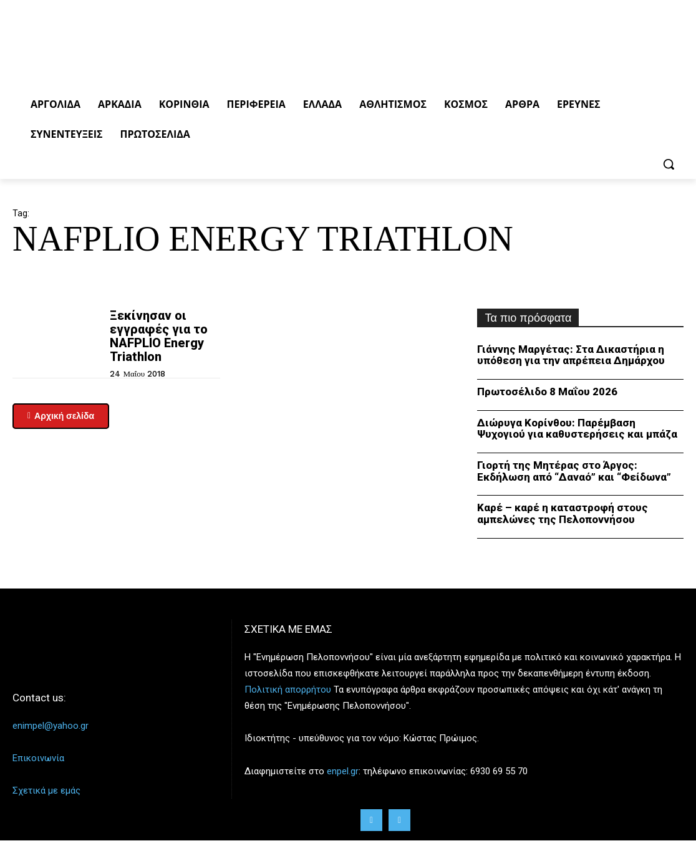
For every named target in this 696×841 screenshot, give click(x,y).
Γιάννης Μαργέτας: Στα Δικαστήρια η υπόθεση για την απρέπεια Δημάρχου (571, 355)
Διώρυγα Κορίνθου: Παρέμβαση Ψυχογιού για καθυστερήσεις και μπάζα (577, 428)
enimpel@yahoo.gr (50, 725)
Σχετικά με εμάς (46, 790)
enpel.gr (343, 770)
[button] (669, 164)
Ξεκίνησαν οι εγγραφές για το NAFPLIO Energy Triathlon (159, 336)
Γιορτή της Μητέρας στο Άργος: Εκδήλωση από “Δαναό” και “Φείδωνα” (574, 471)
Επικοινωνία (38, 758)
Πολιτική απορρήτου (287, 689)
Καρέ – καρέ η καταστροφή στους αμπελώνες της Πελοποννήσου (562, 513)
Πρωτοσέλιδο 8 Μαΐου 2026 (547, 391)
